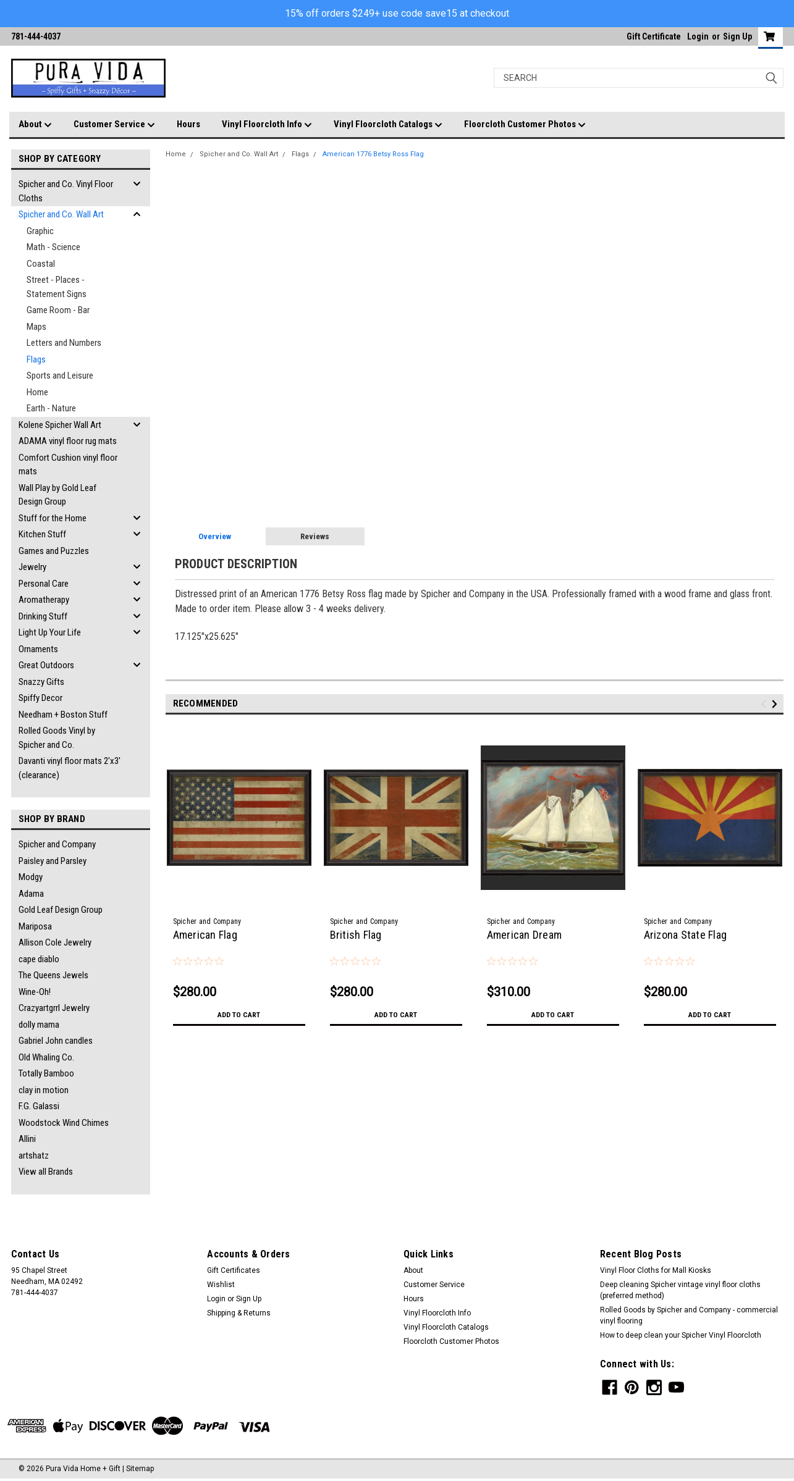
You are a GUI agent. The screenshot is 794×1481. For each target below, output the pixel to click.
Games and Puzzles (54, 550)
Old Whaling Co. (46, 1057)
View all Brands (46, 1171)
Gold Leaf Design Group (61, 909)
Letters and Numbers (64, 342)
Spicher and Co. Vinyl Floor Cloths (66, 191)
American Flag (205, 934)
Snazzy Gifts (41, 681)
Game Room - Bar (58, 310)
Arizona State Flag (685, 934)
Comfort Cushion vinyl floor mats (68, 464)
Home (37, 392)
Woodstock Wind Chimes (64, 1122)
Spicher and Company (57, 844)
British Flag (356, 934)
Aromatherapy (44, 599)
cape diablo (39, 959)
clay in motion (44, 1090)
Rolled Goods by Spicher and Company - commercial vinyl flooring (689, 1315)
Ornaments (38, 649)
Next (776, 703)
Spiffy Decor (40, 697)
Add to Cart (238, 1015)
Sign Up (737, 36)
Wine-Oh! (35, 991)
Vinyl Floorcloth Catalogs (388, 125)
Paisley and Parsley (53, 860)
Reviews (314, 536)
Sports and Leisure (60, 375)
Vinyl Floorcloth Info (267, 125)
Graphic (40, 231)
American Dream (524, 934)
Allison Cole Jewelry (55, 942)
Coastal (41, 263)
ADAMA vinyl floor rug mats (68, 441)
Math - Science (53, 247)
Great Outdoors (46, 665)
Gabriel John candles (56, 1040)
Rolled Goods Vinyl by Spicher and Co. (57, 737)
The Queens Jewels (53, 975)
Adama (31, 893)
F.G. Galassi (39, 1106)
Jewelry (32, 567)
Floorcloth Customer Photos (525, 125)
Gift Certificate (654, 36)
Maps (36, 326)
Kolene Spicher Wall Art (60, 424)
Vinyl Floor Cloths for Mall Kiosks (655, 1270)
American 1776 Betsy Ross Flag (373, 154)
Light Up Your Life (50, 632)
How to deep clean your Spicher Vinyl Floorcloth (680, 1335)
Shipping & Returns (239, 1313)
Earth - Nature (51, 408)
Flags (36, 359)
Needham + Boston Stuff (63, 714)
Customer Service (114, 125)
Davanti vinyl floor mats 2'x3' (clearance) (69, 768)
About (35, 125)
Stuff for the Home (53, 518)
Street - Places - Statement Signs (57, 287)
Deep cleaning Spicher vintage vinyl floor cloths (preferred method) (680, 1290)
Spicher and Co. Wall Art (61, 214)
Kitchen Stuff (42, 534)
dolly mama (39, 1024)
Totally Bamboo (46, 1073)
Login (698, 36)
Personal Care (44, 583)
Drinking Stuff (43, 616)
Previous (765, 703)
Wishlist (221, 1284)
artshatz (34, 1155)
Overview (214, 536)
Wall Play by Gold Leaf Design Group (57, 495)
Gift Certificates (233, 1270)
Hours (188, 124)
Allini (27, 1138)
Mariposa (35, 926)
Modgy (31, 877)
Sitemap (140, 1468)
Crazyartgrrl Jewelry (54, 1007)
